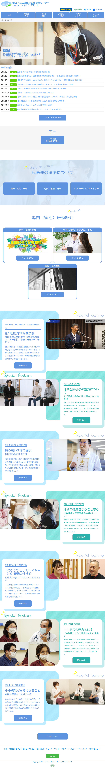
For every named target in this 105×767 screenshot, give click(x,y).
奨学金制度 (40, 749)
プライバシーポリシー (68, 749)
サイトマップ (82, 749)
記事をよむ (81, 660)
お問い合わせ (93, 749)
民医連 (79, 9)
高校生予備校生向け (61, 15)
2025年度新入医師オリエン (52, 140)
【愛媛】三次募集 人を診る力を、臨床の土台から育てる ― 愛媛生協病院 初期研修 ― (50, 80)
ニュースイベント (96, 15)
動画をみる (23, 365)
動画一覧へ (81, 420)
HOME (9, 15)
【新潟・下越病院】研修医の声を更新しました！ (35, 93)
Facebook (99, 9)
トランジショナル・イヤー (86, 188)
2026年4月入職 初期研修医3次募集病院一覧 (33, 72)
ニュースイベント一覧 (52, 117)
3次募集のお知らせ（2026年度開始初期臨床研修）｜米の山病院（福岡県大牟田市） (48, 76)
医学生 (18, 749)
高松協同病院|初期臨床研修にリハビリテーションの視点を (39, 109)
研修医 (11, 749)
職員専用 (52, 756)
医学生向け (43, 15)
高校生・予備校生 (28, 749)
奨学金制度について (78, 15)
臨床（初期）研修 (19, 188)
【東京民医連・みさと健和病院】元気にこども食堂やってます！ (41, 101)
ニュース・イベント (52, 749)
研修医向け (26, 15)
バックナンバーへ (52, 736)
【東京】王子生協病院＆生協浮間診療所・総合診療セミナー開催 (41, 88)
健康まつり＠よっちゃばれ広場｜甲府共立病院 (34, 105)
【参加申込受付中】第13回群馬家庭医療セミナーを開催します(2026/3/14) (45, 84)
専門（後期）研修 (52, 188)
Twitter (89, 9)
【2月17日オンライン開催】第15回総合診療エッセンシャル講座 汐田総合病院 (47, 97)
